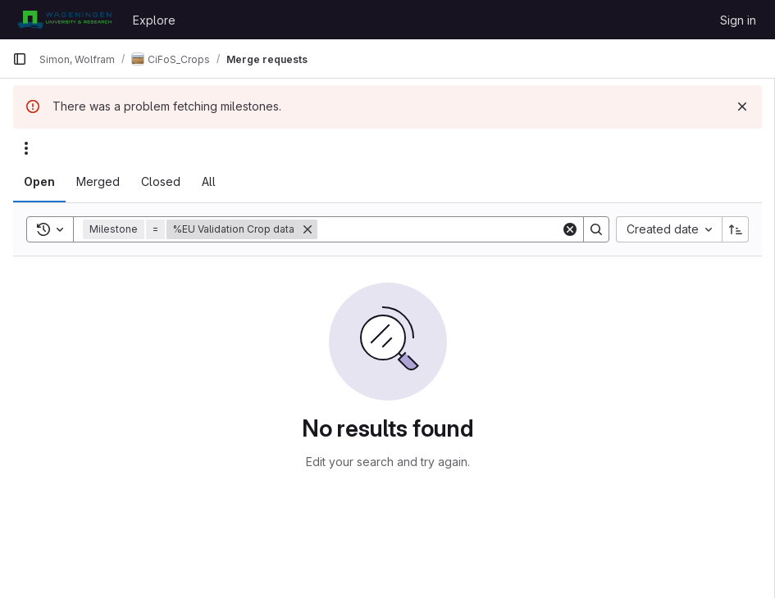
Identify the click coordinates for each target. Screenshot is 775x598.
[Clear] (570, 229)
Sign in (738, 20)
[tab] (39, 181)
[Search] (439, 229)
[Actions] (26, 148)
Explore (154, 20)
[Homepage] (64, 20)
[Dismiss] (742, 106)
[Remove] (307, 229)
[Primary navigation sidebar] (20, 59)
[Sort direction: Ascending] (736, 229)
